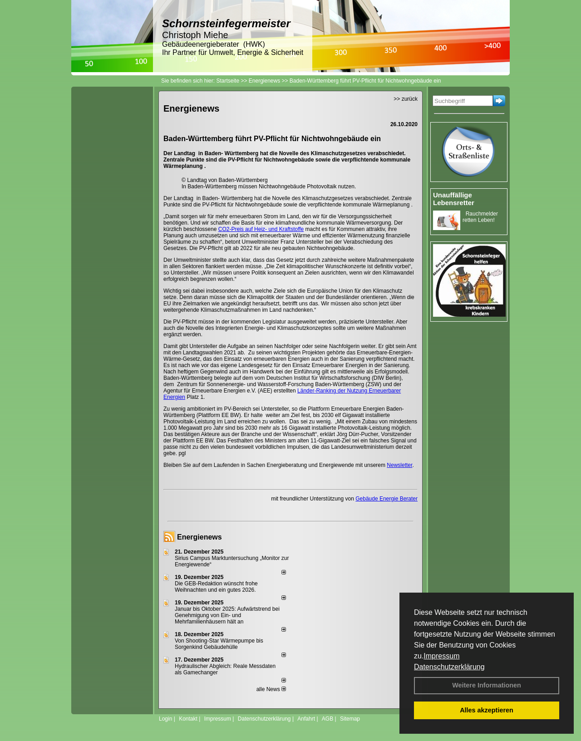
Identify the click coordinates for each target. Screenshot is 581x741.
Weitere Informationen (486, 685)
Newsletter (399, 465)
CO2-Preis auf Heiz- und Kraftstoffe (261, 229)
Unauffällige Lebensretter (453, 198)
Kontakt (188, 719)
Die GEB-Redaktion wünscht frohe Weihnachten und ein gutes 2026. (216, 586)
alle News (271, 689)
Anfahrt (306, 719)
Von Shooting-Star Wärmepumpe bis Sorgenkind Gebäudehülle (219, 644)
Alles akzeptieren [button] (486, 710)
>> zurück (406, 99)
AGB (327, 719)
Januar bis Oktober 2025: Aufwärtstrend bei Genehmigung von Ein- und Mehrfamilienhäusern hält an (227, 615)
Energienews (199, 537)
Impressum (441, 656)
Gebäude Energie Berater (386, 499)
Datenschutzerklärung (449, 667)
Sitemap (350, 719)
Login (165, 719)
